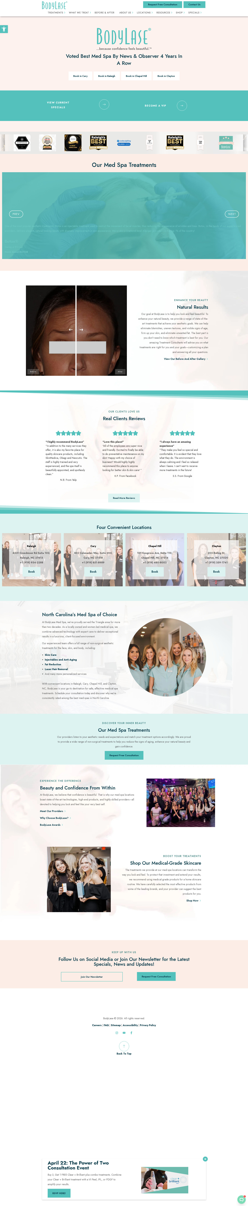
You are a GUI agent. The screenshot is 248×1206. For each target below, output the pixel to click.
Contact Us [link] (194, 4)
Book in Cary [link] (80, 76)
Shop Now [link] (192, 900)
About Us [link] (125, 12)
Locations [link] (144, 12)
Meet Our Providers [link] (51, 811)
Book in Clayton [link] (166, 76)
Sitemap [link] (116, 1025)
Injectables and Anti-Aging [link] (61, 660)
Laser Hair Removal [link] (56, 669)
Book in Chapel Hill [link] (136, 76)
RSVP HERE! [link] (59, 1193)
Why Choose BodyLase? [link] (54, 818)
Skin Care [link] (50, 655)
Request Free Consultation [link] (162, 4)
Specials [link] (193, 12)
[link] (4, 29)
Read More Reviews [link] (124, 498)
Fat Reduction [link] (53, 664)
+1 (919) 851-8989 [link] (93, 562)
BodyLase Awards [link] (50, 825)
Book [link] (31, 572)
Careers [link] (97, 1025)
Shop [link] (179, 12)
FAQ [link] (106, 1025)
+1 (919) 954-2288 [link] (31, 562)
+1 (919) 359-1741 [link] (216, 562)
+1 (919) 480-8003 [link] (155, 562)
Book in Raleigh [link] (106, 76)
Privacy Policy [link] (148, 1025)
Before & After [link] (104, 12)
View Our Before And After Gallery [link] (184, 359)
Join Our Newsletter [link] (92, 976)
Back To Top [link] (124, 1048)
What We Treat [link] (79, 12)
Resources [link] (163, 12)
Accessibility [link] (130, 1025)
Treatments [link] (55, 12)
